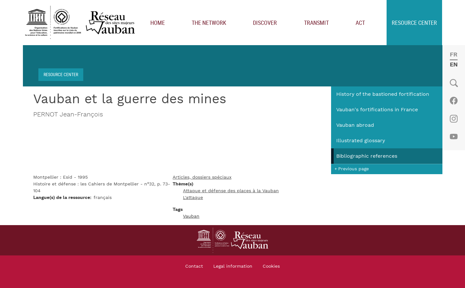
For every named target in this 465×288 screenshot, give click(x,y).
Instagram (454, 119)
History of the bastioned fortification (382, 94)
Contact (194, 266)
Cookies (271, 266)
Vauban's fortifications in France (377, 109)
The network (209, 22)
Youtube (454, 137)
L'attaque (193, 197)
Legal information (232, 266)
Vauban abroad (355, 125)
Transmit (316, 22)
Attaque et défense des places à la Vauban (231, 191)
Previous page (353, 168)
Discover (265, 22)
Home (157, 22)
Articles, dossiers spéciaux (202, 177)
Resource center (414, 22)
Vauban (191, 216)
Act (360, 22)
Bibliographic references (366, 156)
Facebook (454, 100)
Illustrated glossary (360, 140)
